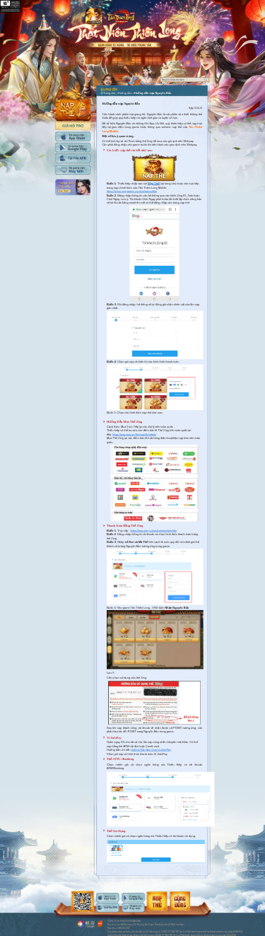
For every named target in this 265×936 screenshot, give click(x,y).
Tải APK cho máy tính (73, 158)
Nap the (73, 101)
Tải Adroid (73, 147)
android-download (133, 897)
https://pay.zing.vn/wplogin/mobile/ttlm (153, 530)
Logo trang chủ (121, 15)
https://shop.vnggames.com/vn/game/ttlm (132, 191)
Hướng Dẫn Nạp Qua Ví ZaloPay (151, 750)
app (94, 16)
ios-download (107, 897)
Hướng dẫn (73, 187)
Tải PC (73, 170)
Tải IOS (73, 136)
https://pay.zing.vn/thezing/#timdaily (133, 434)
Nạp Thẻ (153, 183)
